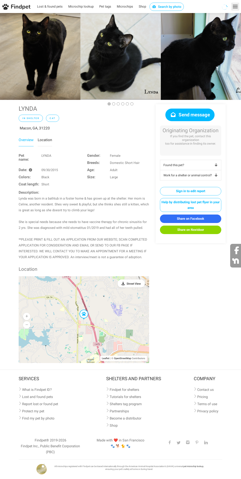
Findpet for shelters (124, 390)
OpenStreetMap (122, 358)
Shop (142, 6)
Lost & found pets (50, 6)
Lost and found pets (37, 397)
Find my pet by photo (38, 418)
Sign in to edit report (190, 191)
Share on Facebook (190, 219)
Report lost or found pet (40, 404)
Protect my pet (33, 411)
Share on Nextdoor (190, 230)
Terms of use (207, 404)
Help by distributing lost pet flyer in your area (190, 205)
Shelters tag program (126, 404)
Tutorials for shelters (125, 397)
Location (45, 140)
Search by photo (167, 7)
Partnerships (119, 411)
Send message (190, 114)
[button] (81, 310)
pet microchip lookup (193, 466)
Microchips (125, 6)
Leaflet (105, 358)
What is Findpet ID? (37, 390)
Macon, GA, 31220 (35, 128)
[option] (40, 56)
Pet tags (105, 6)
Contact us (205, 390)
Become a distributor (125, 418)
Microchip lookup (81, 6)
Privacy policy (207, 411)
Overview (26, 140)
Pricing (202, 397)
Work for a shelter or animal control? (191, 175)
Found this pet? (191, 165)
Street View (134, 283)
